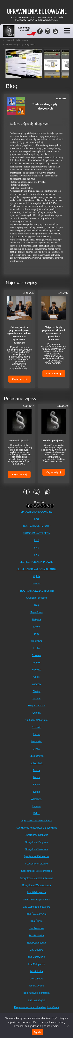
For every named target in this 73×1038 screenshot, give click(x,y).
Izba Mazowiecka (36, 957)
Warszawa (36, 641)
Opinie (36, 576)
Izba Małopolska (36, 964)
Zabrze (36, 770)
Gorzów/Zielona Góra (36, 720)
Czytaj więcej (19, 378)
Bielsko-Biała (36, 763)
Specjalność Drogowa (36, 842)
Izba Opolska (36, 949)
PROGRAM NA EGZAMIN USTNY (36, 590)
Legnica (36, 806)
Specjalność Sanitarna (36, 835)
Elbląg (36, 792)
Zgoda (37, 1032)
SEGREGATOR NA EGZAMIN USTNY (36, 569)
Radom (36, 734)
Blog (36, 605)
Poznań (36, 698)
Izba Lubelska (36, 985)
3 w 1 (36, 547)
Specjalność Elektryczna (36, 856)
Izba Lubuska (36, 978)
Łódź (36, 633)
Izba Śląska (36, 921)
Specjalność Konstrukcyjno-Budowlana (36, 827)
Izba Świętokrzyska (36, 914)
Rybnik (36, 784)
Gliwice (36, 748)
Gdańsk (36, 712)
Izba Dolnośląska (36, 1000)
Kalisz (36, 813)
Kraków (36, 662)
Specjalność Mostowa (36, 849)
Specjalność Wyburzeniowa (36, 885)
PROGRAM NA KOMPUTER (36, 526)
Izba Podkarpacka (36, 942)
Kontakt (36, 583)
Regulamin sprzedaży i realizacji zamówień (36, 1007)
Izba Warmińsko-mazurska (36, 906)
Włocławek (36, 799)
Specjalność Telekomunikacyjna (36, 878)
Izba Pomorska (36, 928)
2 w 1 (36, 540)
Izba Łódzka (36, 971)
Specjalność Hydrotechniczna (36, 871)
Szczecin (36, 727)
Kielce (36, 626)
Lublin (36, 648)
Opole (36, 677)
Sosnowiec (36, 741)
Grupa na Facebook (36, 597)
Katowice (36, 669)
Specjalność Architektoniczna (36, 820)
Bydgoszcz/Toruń (36, 705)
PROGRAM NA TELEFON (36, 533)
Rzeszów (36, 655)
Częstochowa (36, 756)
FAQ (36, 519)
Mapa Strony (36, 612)
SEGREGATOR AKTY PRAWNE (36, 562)
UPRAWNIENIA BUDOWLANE (36, 511)
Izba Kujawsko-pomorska (36, 993)
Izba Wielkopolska (36, 892)
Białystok (36, 619)
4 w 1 (36, 555)
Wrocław (36, 684)
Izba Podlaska (36, 935)
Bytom (36, 777)
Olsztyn (36, 691)
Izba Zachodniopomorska (36, 899)
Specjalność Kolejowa (36, 863)
